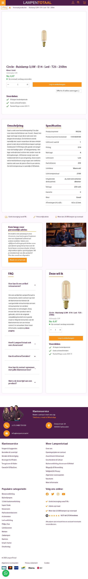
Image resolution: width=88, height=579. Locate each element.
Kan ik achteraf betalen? (22, 356)
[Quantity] (18, 84)
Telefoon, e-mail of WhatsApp (44, 418)
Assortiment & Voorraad (55, 457)
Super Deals (6, 506)
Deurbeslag (6, 547)
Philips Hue (6, 525)
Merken (4, 532)
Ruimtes (5, 540)
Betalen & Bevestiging (10, 457)
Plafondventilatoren (9, 513)
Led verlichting (7, 521)
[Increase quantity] (27, 84)
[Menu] (3, 3)
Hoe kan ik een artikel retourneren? (22, 285)
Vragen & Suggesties (9, 449)
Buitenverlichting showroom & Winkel (60, 464)
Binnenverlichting (8, 495)
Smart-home (6, 544)
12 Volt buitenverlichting (11, 502)
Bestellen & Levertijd (9, 453)
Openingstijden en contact (56, 453)
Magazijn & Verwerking (54, 468)
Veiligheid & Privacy (53, 472)
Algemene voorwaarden (55, 476)
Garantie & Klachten (9, 468)
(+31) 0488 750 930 (19, 426)
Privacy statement (31, 563)
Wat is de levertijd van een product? (22, 382)
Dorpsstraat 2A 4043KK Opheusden (61, 426)
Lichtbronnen (7, 528)
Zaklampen (6, 536)
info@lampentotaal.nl (20, 434)
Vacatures (49, 479)
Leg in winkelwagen (57, 84)
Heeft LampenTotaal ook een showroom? (22, 344)
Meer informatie (52, 483)
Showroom (6, 510)
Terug (4, 8)
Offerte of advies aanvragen (68, 91)
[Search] (78, 2)
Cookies (47, 563)
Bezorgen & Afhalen (9, 460)
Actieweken (6, 517)
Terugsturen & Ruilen (9, 464)
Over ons (49, 449)
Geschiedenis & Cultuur (54, 460)
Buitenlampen (7, 498)
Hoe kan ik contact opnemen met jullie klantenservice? (22, 369)
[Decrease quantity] (8, 84)
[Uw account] (73, 2)
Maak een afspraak (17, 260)
